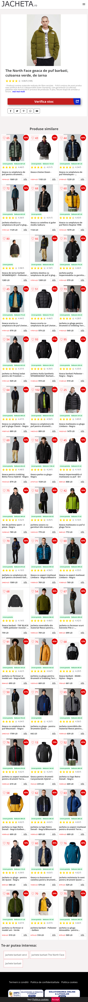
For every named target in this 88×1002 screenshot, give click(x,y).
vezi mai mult (18, 91)
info (25, 179)
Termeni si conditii (19, 982)
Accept (55, 999)
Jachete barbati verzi (16, 954)
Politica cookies (69, 982)
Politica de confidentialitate (45, 982)
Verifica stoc (57, 101)
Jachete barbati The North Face (48, 954)
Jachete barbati (13, 963)
